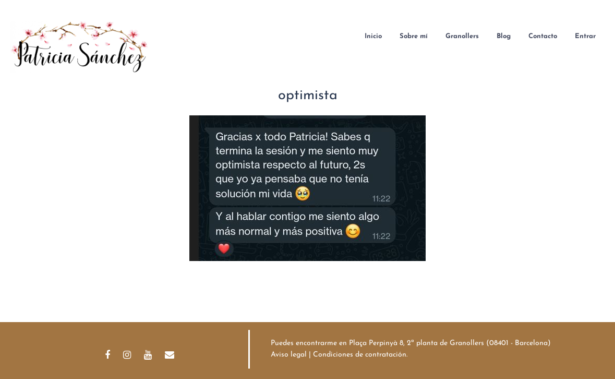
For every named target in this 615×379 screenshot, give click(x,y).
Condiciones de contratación (359, 355)
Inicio (373, 36)
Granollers (462, 36)
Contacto (542, 36)
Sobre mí (414, 36)
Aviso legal (289, 355)
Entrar (585, 36)
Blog (504, 36)
